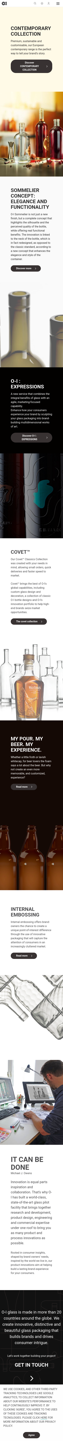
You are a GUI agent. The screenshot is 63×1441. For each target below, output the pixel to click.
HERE (43, 1417)
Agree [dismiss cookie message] (31, 1435)
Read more (22, 786)
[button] (57, 3)
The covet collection (26, 621)
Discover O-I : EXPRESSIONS (29, 437)
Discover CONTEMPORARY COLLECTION (29, 66)
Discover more (23, 268)
